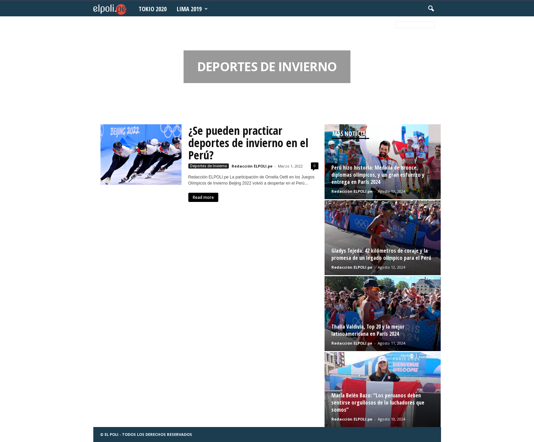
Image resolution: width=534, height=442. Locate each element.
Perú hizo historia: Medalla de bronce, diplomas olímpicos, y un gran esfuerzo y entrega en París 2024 (377, 175)
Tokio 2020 (153, 9)
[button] (430, 8)
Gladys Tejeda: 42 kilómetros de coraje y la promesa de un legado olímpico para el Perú (381, 254)
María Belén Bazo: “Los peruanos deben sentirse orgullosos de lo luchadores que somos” (377, 402)
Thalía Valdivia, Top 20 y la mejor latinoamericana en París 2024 (368, 330)
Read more (203, 197)
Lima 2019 (192, 8)
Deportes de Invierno (208, 165)
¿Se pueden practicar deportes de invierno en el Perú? (248, 143)
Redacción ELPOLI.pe (252, 166)
